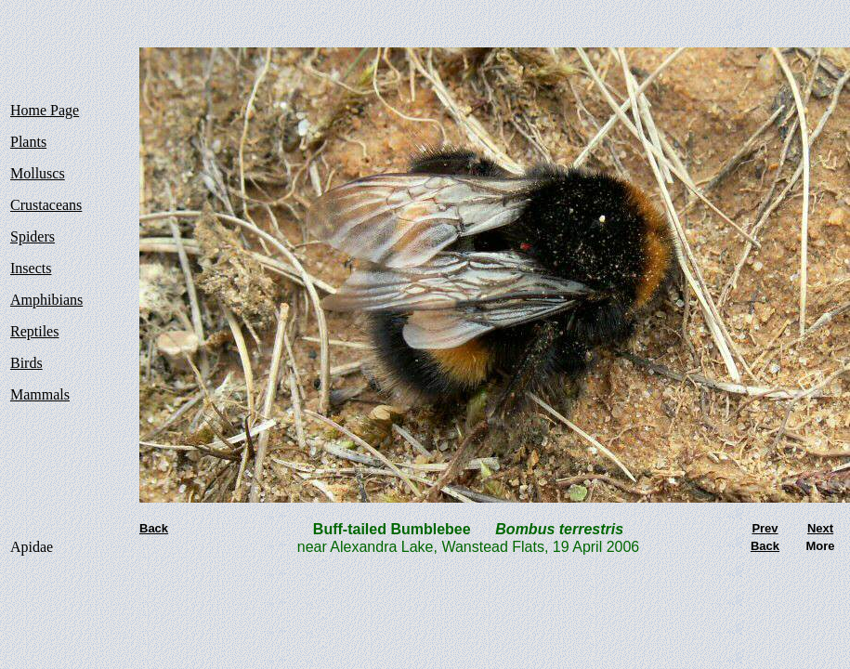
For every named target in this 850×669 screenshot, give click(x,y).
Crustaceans (46, 205)
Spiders (32, 236)
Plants (28, 142)
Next (820, 528)
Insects (30, 268)
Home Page (44, 110)
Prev (765, 528)
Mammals (40, 394)
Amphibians (46, 300)
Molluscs (37, 173)
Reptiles (34, 331)
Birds (26, 363)
